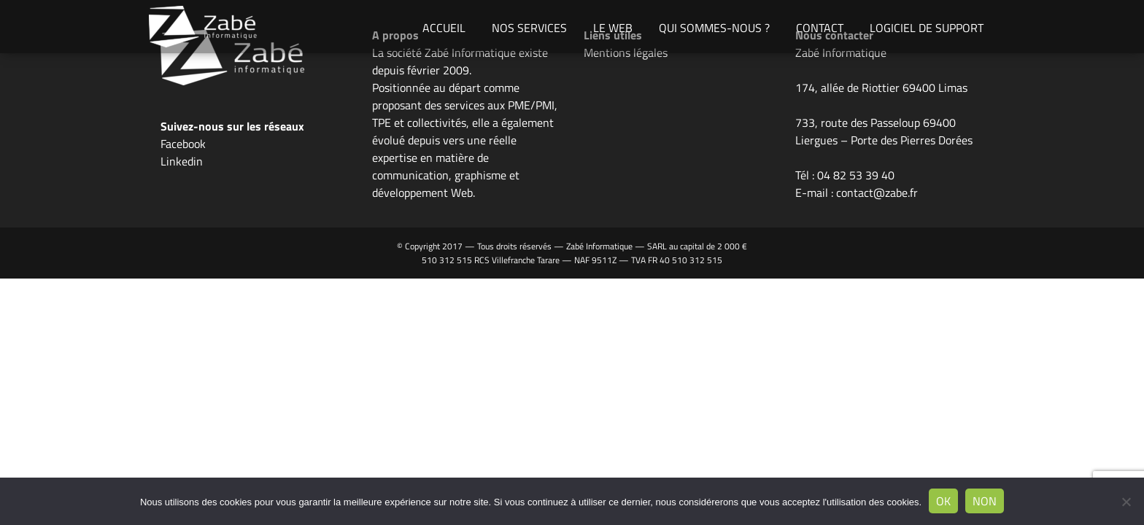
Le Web (613, 27)
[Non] (1125, 501)
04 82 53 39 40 (855, 175)
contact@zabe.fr (877, 192)
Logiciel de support (926, 27)
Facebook (183, 143)
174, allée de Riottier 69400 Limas (881, 87)
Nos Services (529, 27)
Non (985, 501)
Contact (819, 27)
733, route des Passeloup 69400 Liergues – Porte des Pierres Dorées (884, 131)
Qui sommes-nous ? (714, 27)
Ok (943, 501)
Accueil (443, 27)
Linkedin (182, 161)
